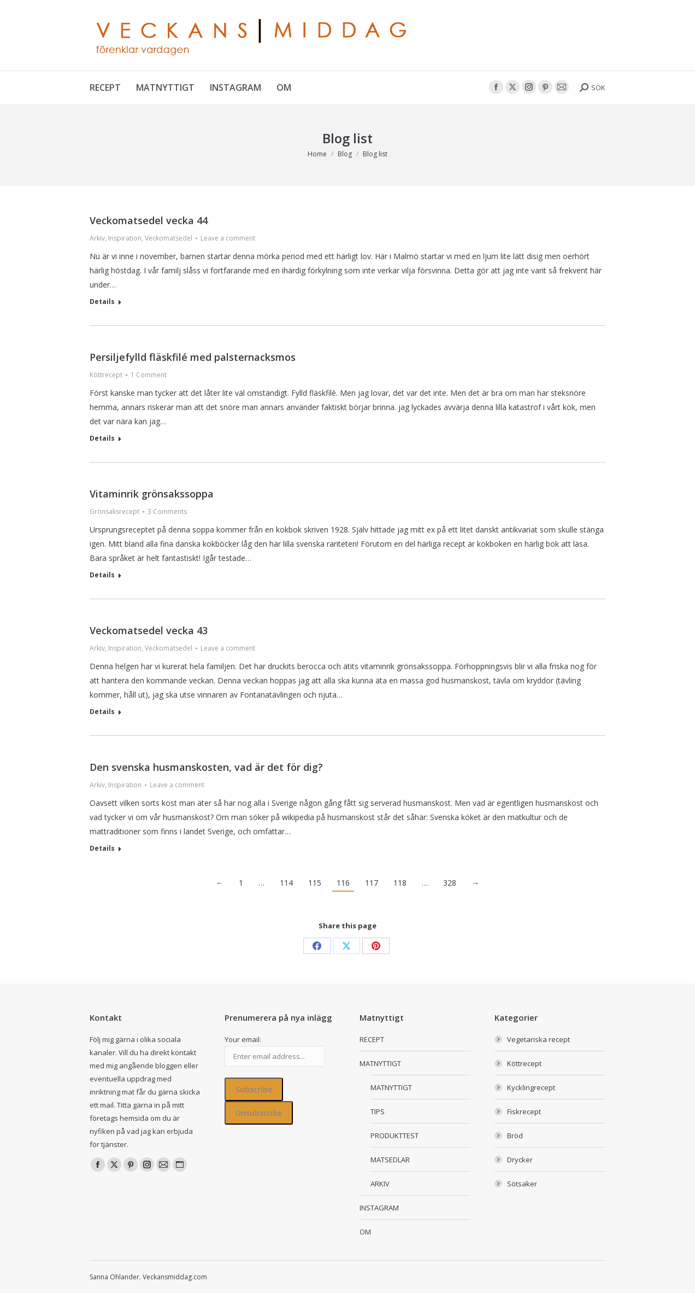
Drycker (520, 1160)
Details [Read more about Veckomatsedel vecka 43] (102, 711)
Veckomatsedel (168, 238)
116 (343, 882)
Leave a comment (228, 238)
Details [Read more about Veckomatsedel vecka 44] (102, 301)
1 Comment (149, 374)
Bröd (515, 1135)
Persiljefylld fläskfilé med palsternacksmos (193, 357)
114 (286, 882)
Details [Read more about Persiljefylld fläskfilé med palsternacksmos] (102, 438)
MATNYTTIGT (380, 1063)
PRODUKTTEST (394, 1135)
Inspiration (125, 238)
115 (314, 882)
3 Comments (167, 511)
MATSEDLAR (390, 1160)
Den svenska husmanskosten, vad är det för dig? (206, 767)
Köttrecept (106, 374)
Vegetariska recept (538, 1039)
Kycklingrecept (531, 1087)
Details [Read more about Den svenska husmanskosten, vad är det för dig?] (102, 848)
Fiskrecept (524, 1111)
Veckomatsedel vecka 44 (149, 220)
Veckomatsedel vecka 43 (149, 630)
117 (371, 882)
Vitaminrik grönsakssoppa (152, 493)
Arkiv (97, 238)
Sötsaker (522, 1184)
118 (400, 882)
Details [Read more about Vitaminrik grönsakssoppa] (102, 575)
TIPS (377, 1111)
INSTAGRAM (379, 1208)
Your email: (243, 1039)
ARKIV (380, 1184)
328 (449, 882)
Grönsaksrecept (114, 511)
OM (365, 1232)
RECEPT (372, 1039)
